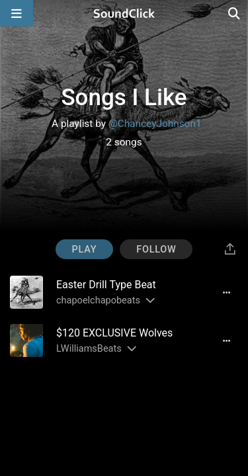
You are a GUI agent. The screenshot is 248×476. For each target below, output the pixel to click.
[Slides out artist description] (149, 300)
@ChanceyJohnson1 (155, 124)
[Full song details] (226, 292)
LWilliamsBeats (89, 348)
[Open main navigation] (16, 13)
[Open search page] (235, 13)
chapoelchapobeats (98, 300)
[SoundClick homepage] (124, 13)
